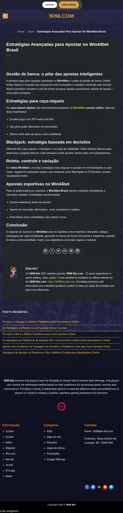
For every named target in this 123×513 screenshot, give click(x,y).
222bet (10, 431)
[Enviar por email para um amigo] (64, 251)
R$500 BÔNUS (69, 5)
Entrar (50, 5)
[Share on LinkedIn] (77, 251)
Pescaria (52, 442)
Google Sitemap (56, 459)
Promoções (53, 453)
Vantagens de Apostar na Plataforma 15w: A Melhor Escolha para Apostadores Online (51, 352)
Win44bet (79, 107)
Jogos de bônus (56, 448)
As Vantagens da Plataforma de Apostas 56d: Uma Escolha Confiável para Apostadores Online (56, 340)
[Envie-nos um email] (99, 487)
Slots (31, 31)
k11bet (9, 436)
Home (20, 31)
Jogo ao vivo (54, 436)
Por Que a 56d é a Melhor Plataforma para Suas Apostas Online (38, 334)
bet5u (9, 442)
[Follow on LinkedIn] (111, 487)
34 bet (9, 465)
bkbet (9, 476)
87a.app (10, 470)
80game (10, 448)
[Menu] (5, 16)
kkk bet (10, 459)
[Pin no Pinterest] (71, 251)
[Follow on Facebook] (87, 487)
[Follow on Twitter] (93, 487)
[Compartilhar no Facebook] (52, 251)
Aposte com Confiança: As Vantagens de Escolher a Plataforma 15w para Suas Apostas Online (56, 346)
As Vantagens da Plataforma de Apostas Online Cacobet (34, 327)
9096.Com (61, 16)
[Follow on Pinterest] (105, 487)
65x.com (10, 453)
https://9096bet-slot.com (61, 281)
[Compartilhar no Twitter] (58, 251)
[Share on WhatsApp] (45, 251)
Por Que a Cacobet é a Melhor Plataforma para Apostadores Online (40, 321)
